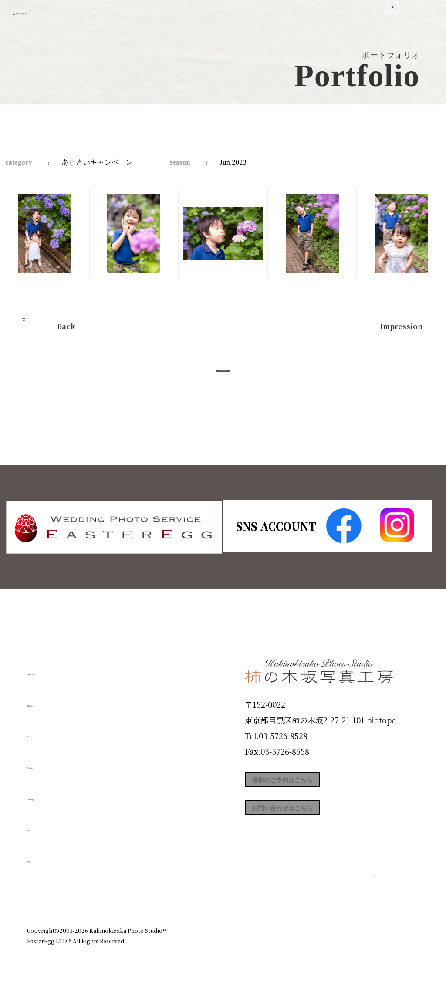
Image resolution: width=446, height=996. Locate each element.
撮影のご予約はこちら (310, 783)
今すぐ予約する (223, 380)
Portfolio (52, 762)
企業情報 (302, 892)
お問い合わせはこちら (310, 822)
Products (51, 731)
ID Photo (52, 699)
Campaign (55, 793)
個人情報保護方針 (394, 892)
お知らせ (342, 892)
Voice (42, 824)
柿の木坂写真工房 (79, 16)
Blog (40, 855)
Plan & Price (62, 668)
